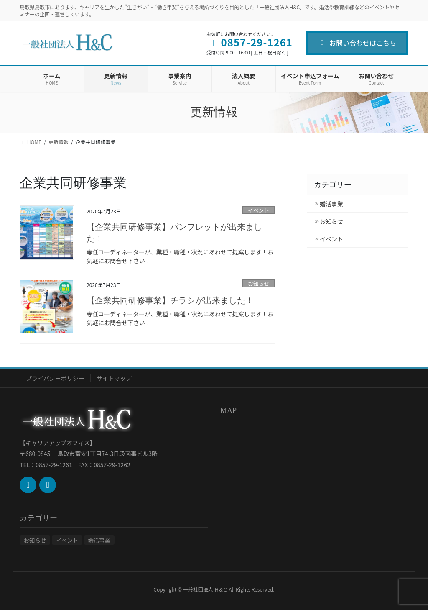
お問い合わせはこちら (357, 43)
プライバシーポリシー (55, 378)
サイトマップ (114, 378)
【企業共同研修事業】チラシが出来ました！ (170, 300)
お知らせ (258, 283)
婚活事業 (331, 204)
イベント (258, 210)
